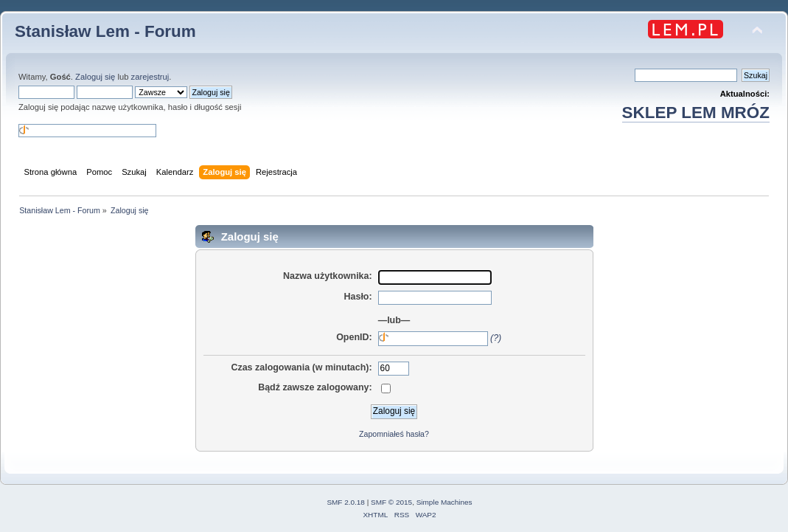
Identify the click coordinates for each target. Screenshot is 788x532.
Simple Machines (444, 502)
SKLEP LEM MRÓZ (696, 112)
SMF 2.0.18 (346, 502)
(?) (495, 338)
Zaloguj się (95, 76)
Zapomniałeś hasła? (394, 433)
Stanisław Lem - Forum (105, 31)
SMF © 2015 (391, 502)
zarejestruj (150, 76)
